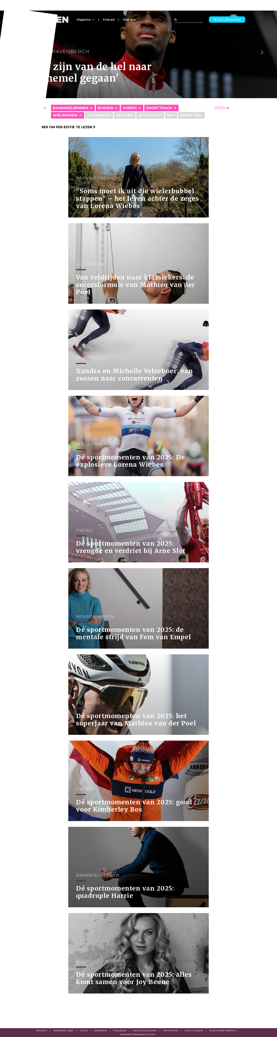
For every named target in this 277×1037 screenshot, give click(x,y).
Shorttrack (159, 108)
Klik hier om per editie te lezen (63, 127)
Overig (130, 108)
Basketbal (191, 115)
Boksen (105, 108)
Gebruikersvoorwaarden (145, 1030)
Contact (84, 1030)
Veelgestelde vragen (63, 1030)
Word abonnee (227, 19)
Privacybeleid (120, 1030)
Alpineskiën (99, 115)
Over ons (129, 19)
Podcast (109, 19)
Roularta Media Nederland (222, 1030)
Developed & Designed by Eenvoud (137, 1034)
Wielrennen (65, 115)
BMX (171, 115)
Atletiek (124, 115)
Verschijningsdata (193, 1030)
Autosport (150, 115)
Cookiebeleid (100, 1030)
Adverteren (41, 1030)
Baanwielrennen (70, 108)
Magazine (84, 19)
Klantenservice (170, 1030)
